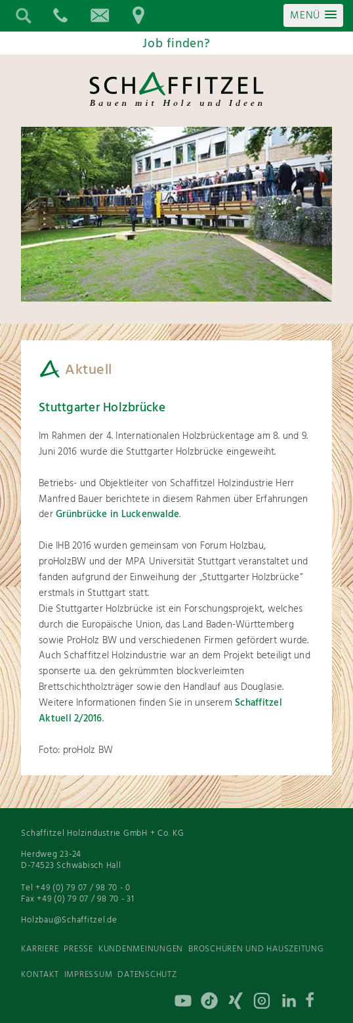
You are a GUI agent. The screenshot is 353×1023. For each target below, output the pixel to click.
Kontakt (39, 975)
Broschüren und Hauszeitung (256, 949)
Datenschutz (146, 975)
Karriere (39, 949)
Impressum (88, 975)
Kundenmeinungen (140, 949)
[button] (313, 15)
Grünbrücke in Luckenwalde (116, 514)
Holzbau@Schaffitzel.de (69, 920)
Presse (78, 949)
